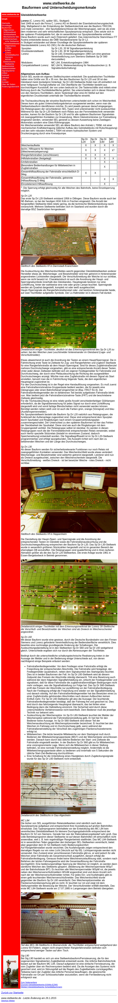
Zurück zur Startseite (12, 992)
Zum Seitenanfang (29, 982)
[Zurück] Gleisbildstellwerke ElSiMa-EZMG (39, 985)
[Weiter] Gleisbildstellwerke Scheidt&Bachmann (41, 987)
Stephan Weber (8, 1001)
